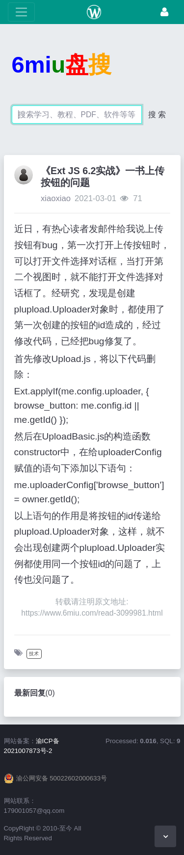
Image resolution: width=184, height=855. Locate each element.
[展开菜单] (21, 12)
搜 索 (157, 114)
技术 (34, 653)
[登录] (164, 12)
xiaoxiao (56, 198)
